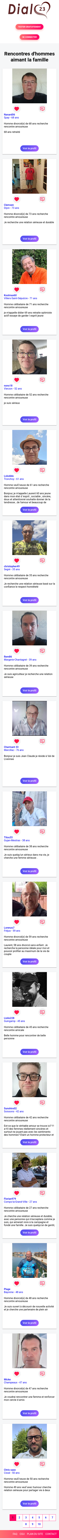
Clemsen (9, 204)
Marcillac (9, 750)
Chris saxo (10, 1469)
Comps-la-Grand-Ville (16, 1201)
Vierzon (8, 388)
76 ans (20, 750)
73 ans (15, 207)
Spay (6, 117)
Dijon (7, 207)
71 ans (33, 298)
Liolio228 (9, 1018)
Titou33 (8, 837)
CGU (22, 1533)
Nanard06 (9, 114)
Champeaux (10, 1382)
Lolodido (9, 475)
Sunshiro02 (10, 1108)
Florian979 (10, 1198)
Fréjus (7, 930)
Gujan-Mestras (12, 840)
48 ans (19, 1292)
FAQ (15, 1533)
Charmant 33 (11, 747)
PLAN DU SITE (35, 1533)
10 (39, 1524)
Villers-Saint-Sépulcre (16, 298)
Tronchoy (9, 478)
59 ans (16, 930)
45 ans (21, 1021)
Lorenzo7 (9, 927)
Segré (7, 569)
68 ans (15, 117)
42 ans (20, 1111)
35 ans (16, 569)
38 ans (26, 840)
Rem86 (8, 656)
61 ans (20, 478)
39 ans (33, 659)
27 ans (33, 1201)
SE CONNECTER (29, 37)
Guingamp (9, 1021)
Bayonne (9, 1292)
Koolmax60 (10, 295)
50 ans (16, 1472)
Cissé (7, 1472)
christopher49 (12, 566)
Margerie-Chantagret (15, 659)
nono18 (8, 385)
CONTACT (51, 1533)
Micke (7, 1379)
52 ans (18, 388)
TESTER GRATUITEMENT (29, 27)
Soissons (9, 1111)
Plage (7, 1289)
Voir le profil (29, 148)
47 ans (23, 1382)
